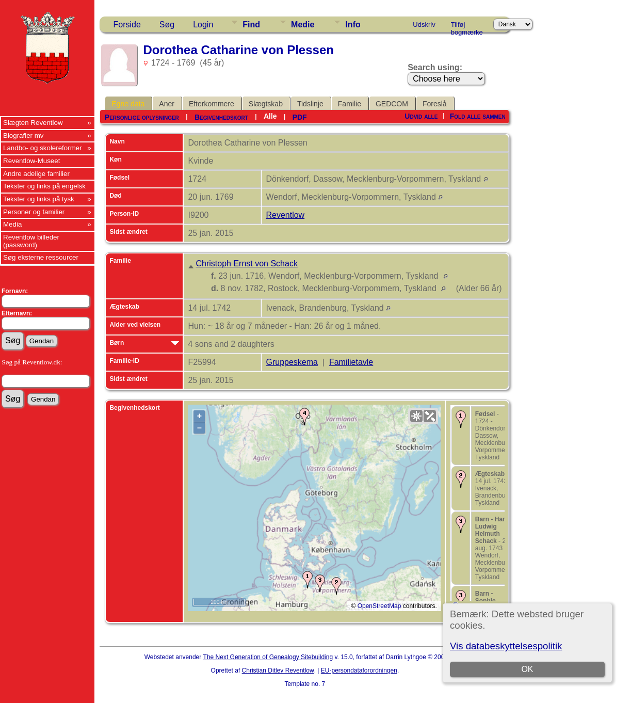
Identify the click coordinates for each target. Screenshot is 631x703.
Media (12, 224)
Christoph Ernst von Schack (246, 263)
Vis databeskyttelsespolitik (506, 646)
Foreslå (435, 104)
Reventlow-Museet (31, 161)
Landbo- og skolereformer (42, 148)
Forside (126, 24)
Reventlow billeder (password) (31, 241)
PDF (300, 117)
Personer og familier (33, 212)
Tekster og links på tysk (38, 199)
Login (203, 24)
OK (527, 669)
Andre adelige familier (36, 174)
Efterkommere (211, 104)
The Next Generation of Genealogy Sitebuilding (268, 657)
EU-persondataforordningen (359, 670)
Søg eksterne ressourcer (40, 257)
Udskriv (424, 24)
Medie (302, 24)
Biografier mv (23, 135)
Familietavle (351, 362)
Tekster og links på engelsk (44, 186)
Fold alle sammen (478, 116)
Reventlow (285, 215)
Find (251, 24)
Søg (166, 24)
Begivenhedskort (221, 117)
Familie (349, 104)
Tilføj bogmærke (467, 26)
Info (352, 24)
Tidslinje (310, 104)
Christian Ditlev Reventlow (278, 670)
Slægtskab (266, 104)
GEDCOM (392, 104)
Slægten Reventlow (33, 122)
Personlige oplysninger (142, 117)
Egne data (127, 104)
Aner (166, 104)
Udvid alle (421, 116)
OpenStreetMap (379, 606)
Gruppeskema (292, 362)
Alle (270, 116)
